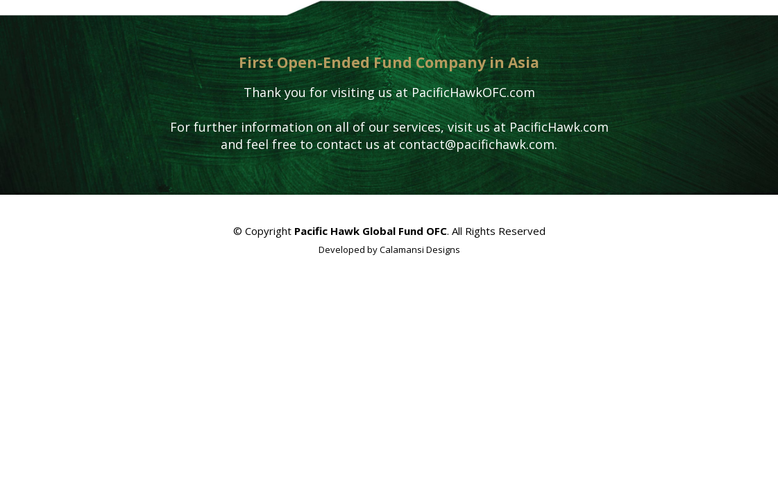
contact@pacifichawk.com (477, 144)
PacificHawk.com (559, 127)
